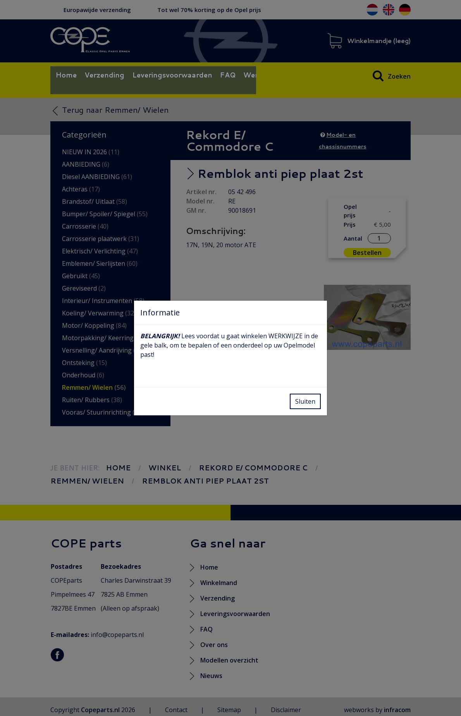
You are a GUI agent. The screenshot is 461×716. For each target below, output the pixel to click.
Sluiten (305, 401)
